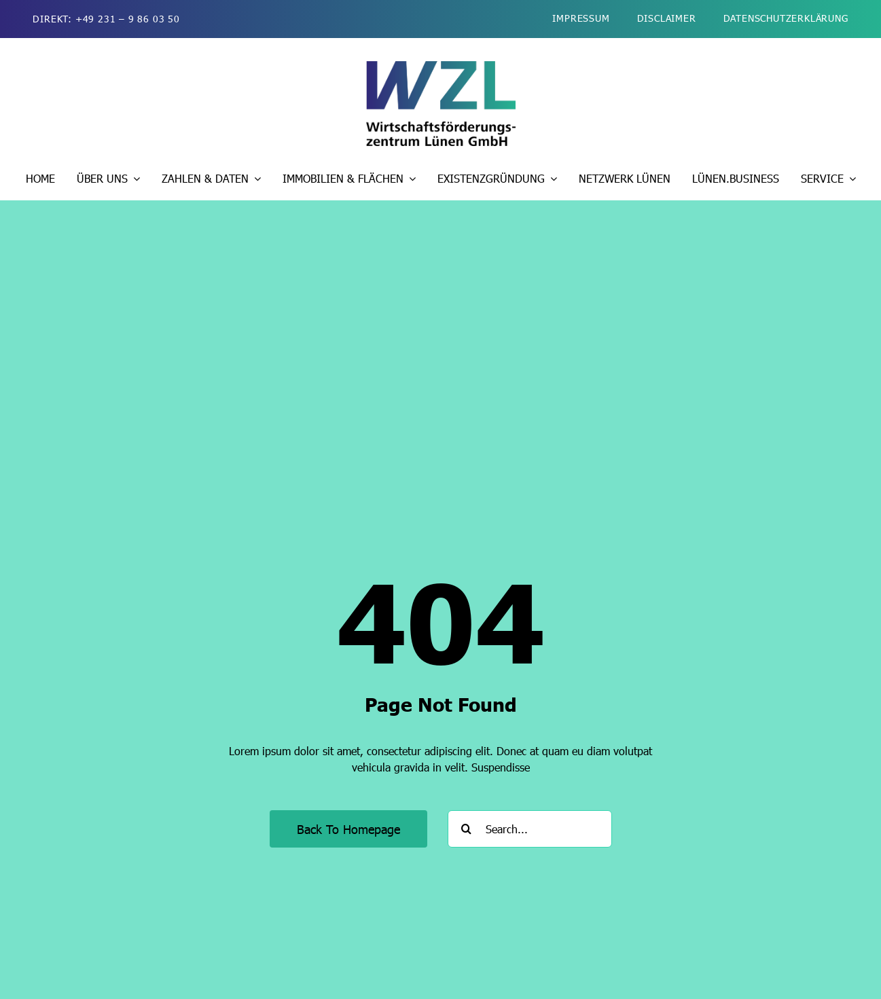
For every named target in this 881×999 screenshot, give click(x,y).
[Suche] (466, 829)
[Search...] (530, 829)
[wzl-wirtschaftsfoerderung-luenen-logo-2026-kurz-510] (441, 66)
